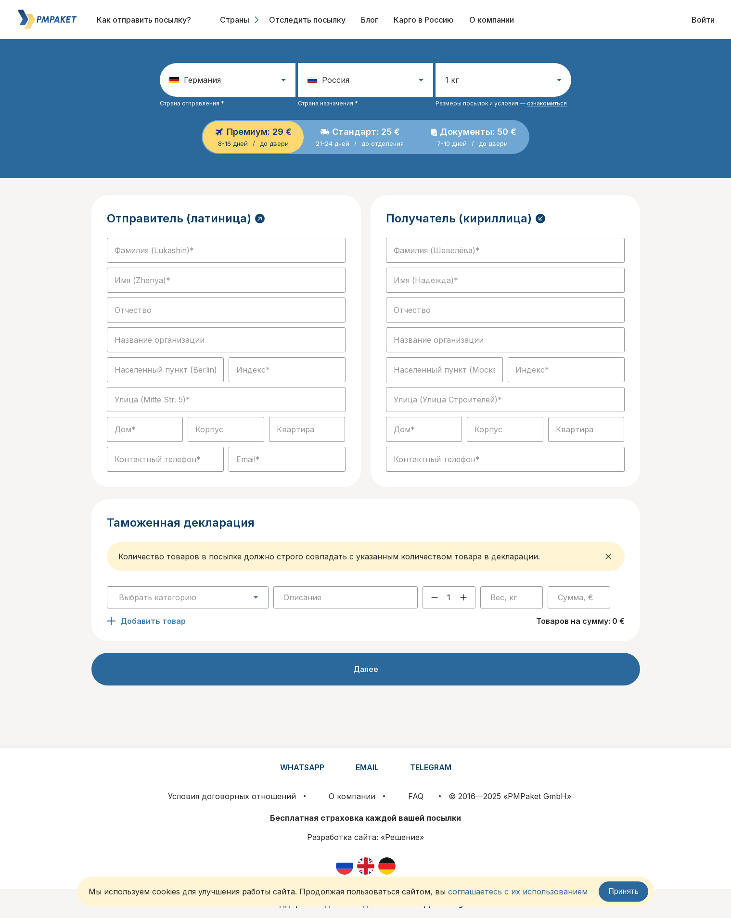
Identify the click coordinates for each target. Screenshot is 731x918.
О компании (491, 20)
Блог (369, 20)
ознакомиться (547, 103)
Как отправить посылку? (144, 20)
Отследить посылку (307, 20)
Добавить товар (146, 621)
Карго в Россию (424, 20)
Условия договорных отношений (232, 796)
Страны (240, 20)
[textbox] (187, 597)
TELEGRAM (430, 767)
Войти (703, 20)
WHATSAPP (302, 767)
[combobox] (188, 597)
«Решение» (402, 837)
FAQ (415, 796)
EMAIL (367, 767)
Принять (623, 891)
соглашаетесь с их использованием (518, 891)
